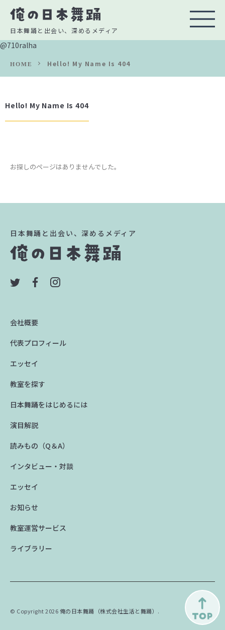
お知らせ (24, 507)
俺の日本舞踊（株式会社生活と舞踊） (109, 611)
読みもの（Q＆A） (39, 446)
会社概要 (24, 322)
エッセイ (24, 363)
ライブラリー (31, 548)
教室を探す (27, 384)
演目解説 (24, 425)
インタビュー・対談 (41, 466)
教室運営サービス (38, 528)
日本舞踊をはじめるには (48, 404)
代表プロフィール (38, 343)
